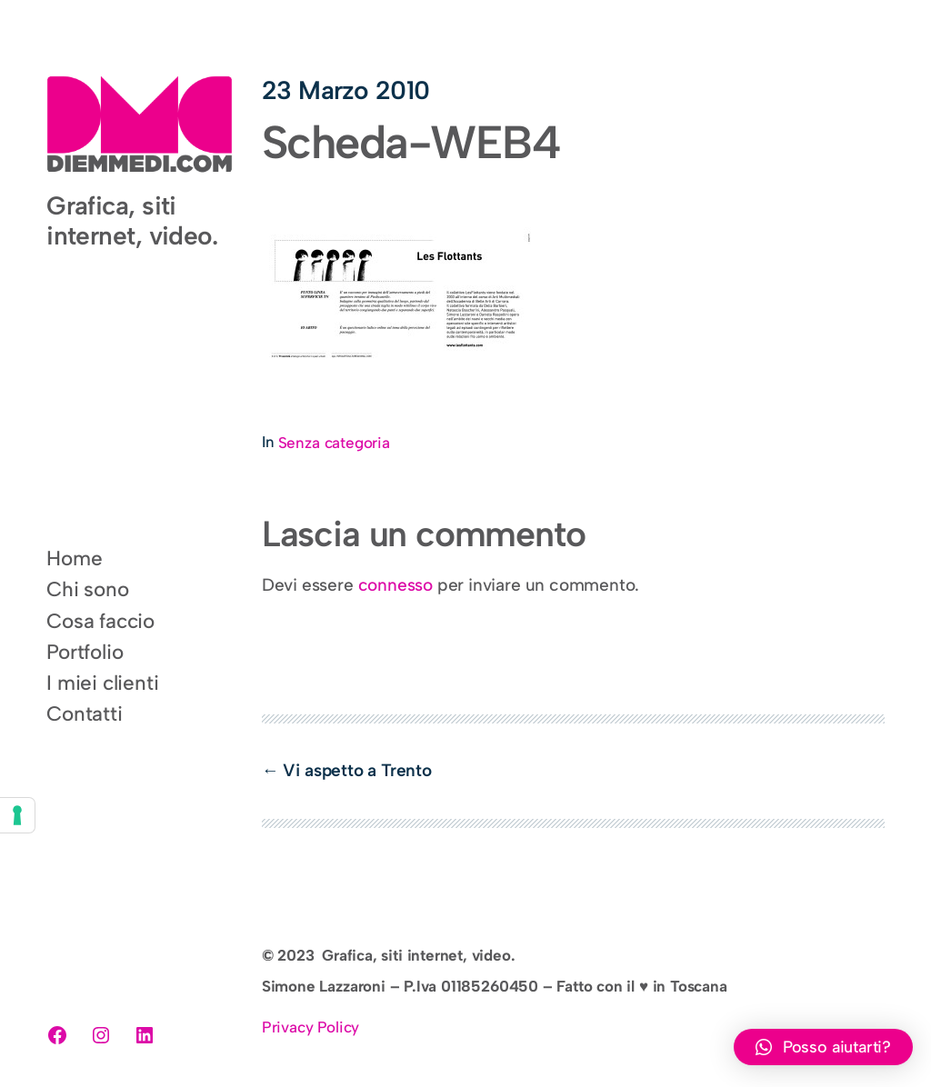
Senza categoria (334, 443)
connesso (395, 584)
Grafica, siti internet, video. (131, 220)
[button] (823, 1047)
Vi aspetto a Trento (357, 770)
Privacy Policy (310, 1027)
